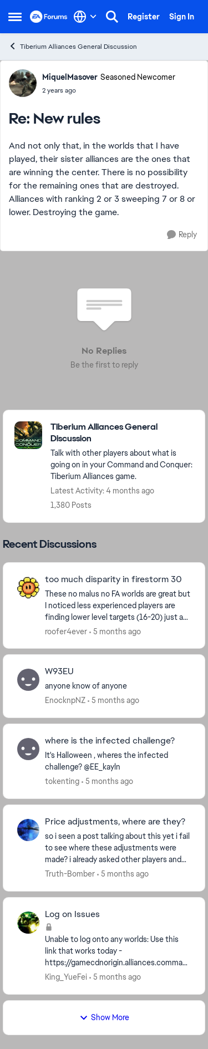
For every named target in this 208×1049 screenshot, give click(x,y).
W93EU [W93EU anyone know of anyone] (59, 671)
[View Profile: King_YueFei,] (28, 922)
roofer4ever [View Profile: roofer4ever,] (66, 631)
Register (144, 17)
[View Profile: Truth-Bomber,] (28, 830)
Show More (104, 1017)
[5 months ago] (115, 631)
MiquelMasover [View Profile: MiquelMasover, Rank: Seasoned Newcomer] (70, 77)
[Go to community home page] (49, 17)
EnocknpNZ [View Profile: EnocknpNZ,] (65, 700)
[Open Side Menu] (15, 16)
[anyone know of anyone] (118, 686)
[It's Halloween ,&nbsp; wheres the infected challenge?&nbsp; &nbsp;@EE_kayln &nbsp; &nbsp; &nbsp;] (118, 761)
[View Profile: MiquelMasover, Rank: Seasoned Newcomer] (23, 83)
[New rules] (108, 90)
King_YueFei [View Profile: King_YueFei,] (66, 977)
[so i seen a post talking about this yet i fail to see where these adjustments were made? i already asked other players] (118, 848)
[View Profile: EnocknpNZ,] (28, 680)
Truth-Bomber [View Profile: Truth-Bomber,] (70, 874)
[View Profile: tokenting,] (28, 749)
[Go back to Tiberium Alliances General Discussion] (122, 433)
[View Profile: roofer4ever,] (28, 588)
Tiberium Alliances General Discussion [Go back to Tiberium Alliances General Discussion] (72, 46)
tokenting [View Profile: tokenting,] (62, 781)
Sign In (181, 17)
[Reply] (182, 234)
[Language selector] (85, 17)
